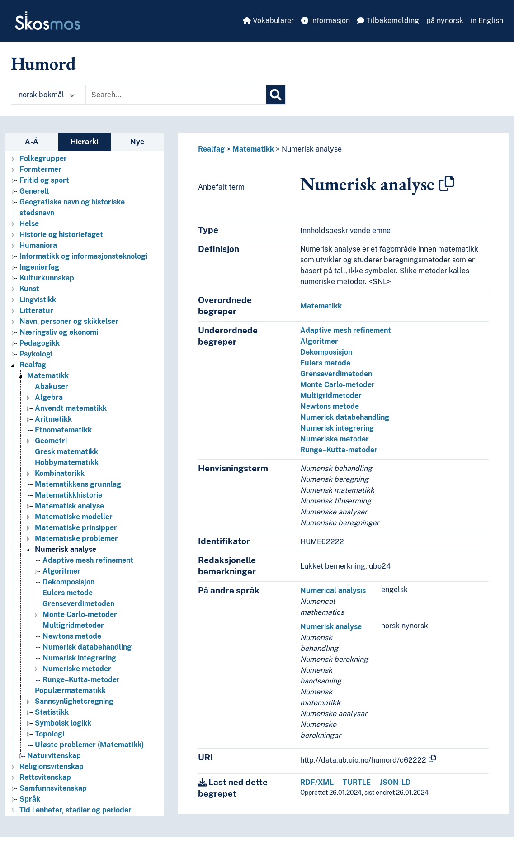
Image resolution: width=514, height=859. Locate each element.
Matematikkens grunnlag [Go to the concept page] (78, 484)
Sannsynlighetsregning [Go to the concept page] (74, 701)
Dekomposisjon (326, 352)
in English (487, 20)
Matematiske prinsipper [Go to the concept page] (76, 527)
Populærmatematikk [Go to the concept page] (70, 690)
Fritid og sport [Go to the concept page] (44, 180)
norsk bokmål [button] (47, 94)
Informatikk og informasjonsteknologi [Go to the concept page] (83, 256)
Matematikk (253, 149)
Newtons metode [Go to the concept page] (71, 636)
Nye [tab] (137, 142)
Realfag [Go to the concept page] (32, 365)
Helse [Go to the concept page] (29, 223)
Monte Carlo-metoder (337, 384)
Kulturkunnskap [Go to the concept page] (46, 278)
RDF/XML (317, 782)
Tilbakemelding (388, 20)
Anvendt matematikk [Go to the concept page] (71, 408)
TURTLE (357, 782)
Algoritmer (319, 341)
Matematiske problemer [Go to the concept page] (76, 538)
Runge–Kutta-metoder (338, 450)
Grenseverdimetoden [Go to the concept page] (78, 603)
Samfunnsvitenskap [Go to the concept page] (53, 788)
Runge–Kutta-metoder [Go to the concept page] (81, 679)
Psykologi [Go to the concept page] (35, 354)
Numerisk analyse (312, 149)
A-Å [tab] (31, 142)
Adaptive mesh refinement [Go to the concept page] (87, 560)
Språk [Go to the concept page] (29, 799)
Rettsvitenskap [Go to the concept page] (45, 777)
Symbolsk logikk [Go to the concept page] (63, 723)
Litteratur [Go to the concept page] (36, 310)
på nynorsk (444, 20)
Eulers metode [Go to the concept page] (67, 592)
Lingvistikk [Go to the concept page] (37, 299)
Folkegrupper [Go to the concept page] (43, 158)
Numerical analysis (333, 590)
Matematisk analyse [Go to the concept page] (69, 506)
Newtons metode (329, 406)
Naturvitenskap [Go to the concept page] (54, 755)
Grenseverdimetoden (336, 374)
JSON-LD (395, 782)
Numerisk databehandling (344, 417)
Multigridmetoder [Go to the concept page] (73, 625)
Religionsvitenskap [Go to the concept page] (51, 766)
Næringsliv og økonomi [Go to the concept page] (58, 332)
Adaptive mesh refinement (345, 330)
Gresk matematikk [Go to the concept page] (66, 451)
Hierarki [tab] (84, 142)
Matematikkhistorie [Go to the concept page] (68, 495)
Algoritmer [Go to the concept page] (61, 571)
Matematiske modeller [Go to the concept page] (74, 517)
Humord (43, 63)
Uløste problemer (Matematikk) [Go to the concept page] (89, 744)
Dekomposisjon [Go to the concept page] (68, 582)
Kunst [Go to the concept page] (29, 289)
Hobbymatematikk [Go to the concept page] (67, 462)
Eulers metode (325, 363)
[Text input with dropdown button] (175, 95)
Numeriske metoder (334, 439)
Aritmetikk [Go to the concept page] (53, 419)
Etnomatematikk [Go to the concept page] (63, 430)
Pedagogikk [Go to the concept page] (39, 343)
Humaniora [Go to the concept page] (38, 245)
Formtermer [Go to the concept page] (40, 169)
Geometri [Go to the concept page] (51, 441)
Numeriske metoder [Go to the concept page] (76, 668)
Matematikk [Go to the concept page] (48, 375)
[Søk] (276, 95)
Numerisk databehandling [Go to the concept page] (87, 647)
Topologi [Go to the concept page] (49, 734)
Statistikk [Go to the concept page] (52, 712)
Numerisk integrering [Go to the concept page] (79, 658)
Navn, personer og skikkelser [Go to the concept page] (68, 321)
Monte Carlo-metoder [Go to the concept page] (79, 614)
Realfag (211, 149)
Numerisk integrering (337, 428)
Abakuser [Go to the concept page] (51, 386)
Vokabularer (268, 20)
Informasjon (325, 20)
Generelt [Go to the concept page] (34, 191)
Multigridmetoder (331, 395)
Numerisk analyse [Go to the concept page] (65, 549)
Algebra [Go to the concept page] (49, 397)
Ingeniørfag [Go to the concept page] (39, 267)
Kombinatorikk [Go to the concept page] (60, 473)
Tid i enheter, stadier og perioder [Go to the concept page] (75, 810)
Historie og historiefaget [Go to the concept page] (61, 234)
